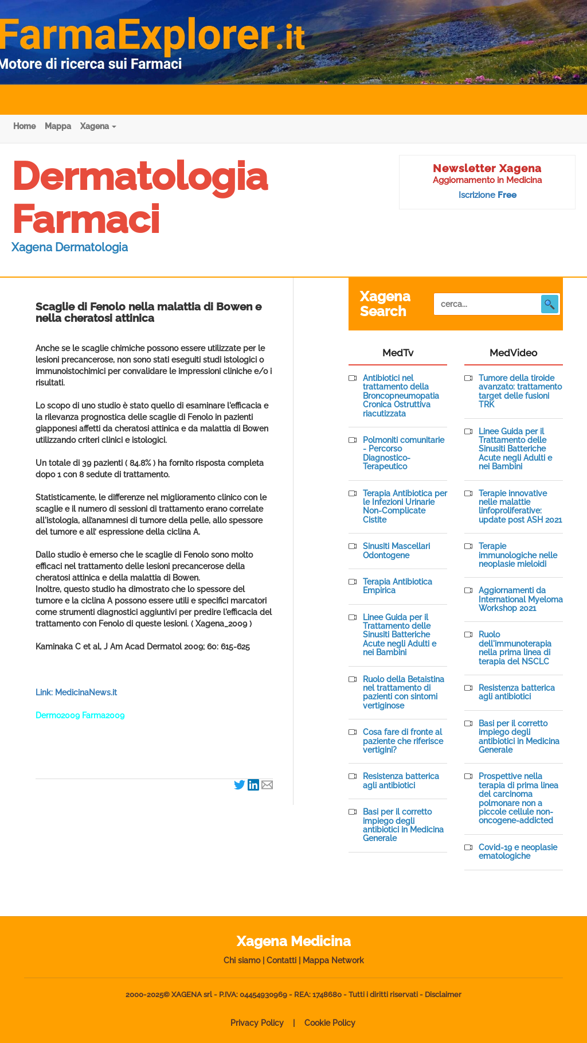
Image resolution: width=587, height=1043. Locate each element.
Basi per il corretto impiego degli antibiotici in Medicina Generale (403, 825)
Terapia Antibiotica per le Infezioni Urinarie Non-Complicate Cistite (405, 506)
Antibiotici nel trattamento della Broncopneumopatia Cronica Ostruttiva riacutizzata (401, 396)
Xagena (98, 126)
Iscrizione (487, 195)
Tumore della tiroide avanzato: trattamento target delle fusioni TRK (520, 391)
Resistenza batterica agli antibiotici (401, 780)
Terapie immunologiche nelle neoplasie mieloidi (518, 555)
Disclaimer (443, 994)
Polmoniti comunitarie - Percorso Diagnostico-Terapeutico (403, 453)
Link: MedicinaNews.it (76, 692)
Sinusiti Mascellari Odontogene (396, 550)
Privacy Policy (257, 1023)
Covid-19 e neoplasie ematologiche (518, 852)
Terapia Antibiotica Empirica (397, 586)
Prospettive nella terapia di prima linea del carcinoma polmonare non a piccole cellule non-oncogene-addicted (518, 798)
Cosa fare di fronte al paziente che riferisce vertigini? (403, 741)
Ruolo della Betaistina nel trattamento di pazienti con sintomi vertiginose (403, 692)
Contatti (281, 960)
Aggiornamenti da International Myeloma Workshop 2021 (521, 599)
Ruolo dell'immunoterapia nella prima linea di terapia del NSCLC (515, 648)
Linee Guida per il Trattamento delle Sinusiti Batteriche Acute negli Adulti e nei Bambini (399, 635)
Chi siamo (242, 960)
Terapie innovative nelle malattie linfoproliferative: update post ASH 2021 (520, 506)
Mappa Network (333, 960)
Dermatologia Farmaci (139, 197)
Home (24, 126)
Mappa (58, 126)
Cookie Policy (329, 1023)
